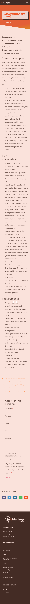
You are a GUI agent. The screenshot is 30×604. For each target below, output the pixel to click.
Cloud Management (8, 534)
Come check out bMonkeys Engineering (10, 559)
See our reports (7, 575)
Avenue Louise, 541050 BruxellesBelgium (7, 550)
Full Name (9, 409)
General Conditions (8, 567)
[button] (27, 2)
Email (7, 423)
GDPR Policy (6, 572)
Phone (7, 431)
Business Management (8, 536)
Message (8, 438)
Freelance (7, 22)
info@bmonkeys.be (8, 577)
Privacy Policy (6, 570)
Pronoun (8, 416)
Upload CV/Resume (12, 453)
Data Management (7, 531)
